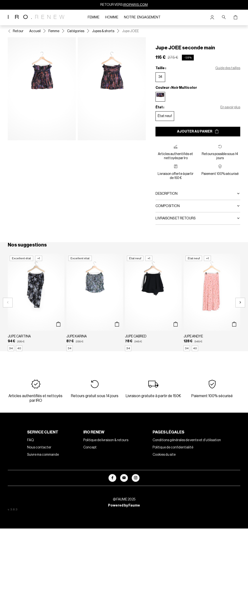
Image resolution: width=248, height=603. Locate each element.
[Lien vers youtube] (124, 478)
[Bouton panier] (235, 17)
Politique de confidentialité (173, 447)
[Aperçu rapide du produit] (58, 324)
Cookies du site (164, 454)
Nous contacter (39, 447)
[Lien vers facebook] (112, 478)
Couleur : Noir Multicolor (176, 87)
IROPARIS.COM (135, 5)
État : (159, 107)
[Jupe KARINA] (94, 302)
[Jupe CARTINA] (36, 302)
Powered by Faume (124, 505)
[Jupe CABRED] (153, 302)
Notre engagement (142, 17)
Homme (111, 17)
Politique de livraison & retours (105, 440)
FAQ (30, 440)
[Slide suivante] (240, 302)
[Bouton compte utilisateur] (212, 17)
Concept (90, 447)
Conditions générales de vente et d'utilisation (187, 440)
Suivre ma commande (43, 454)
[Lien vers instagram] (136, 478)
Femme (93, 17)
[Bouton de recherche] (224, 17)
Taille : (160, 68)
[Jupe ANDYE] (212, 302)
